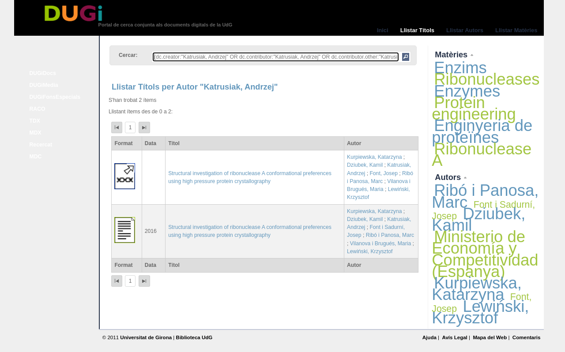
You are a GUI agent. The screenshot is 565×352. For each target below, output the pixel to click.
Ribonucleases (486, 79)
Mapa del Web (490, 337)
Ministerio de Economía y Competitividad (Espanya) (485, 254)
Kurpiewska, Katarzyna (374, 157)
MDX (35, 133)
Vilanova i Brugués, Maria (380, 243)
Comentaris (526, 337)
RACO (37, 109)
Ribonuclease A (481, 154)
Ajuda (429, 337)
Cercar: (128, 55)
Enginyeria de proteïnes (482, 131)
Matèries (452, 54)
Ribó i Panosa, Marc (390, 235)
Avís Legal (454, 337)
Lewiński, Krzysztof (369, 251)
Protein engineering (474, 108)
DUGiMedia (44, 85)
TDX (35, 121)
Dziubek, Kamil (365, 165)
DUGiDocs (43, 73)
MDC (36, 157)
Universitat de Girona (146, 337)
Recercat (41, 145)
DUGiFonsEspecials (55, 97)
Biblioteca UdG (194, 337)
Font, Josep (383, 173)
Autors (449, 177)
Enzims (460, 68)
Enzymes (467, 91)
